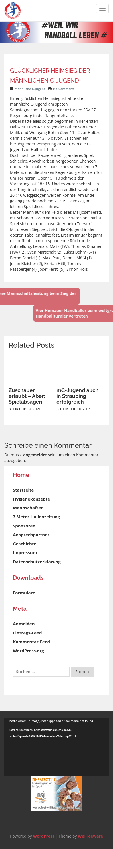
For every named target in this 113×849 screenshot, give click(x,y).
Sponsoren (24, 526)
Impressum (25, 552)
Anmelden (24, 623)
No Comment (63, 89)
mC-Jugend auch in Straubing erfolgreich (77, 396)
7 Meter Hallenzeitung (36, 516)
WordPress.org (28, 650)
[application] (56, 747)
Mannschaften (28, 508)
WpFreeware (90, 836)
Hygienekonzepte (31, 499)
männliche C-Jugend (30, 89)
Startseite (23, 490)
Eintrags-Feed (27, 633)
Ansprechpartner (31, 534)
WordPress (43, 836)
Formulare (24, 592)
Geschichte (24, 543)
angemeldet (35, 454)
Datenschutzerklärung (37, 561)
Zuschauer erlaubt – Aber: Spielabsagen (27, 396)
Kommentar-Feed (31, 641)
